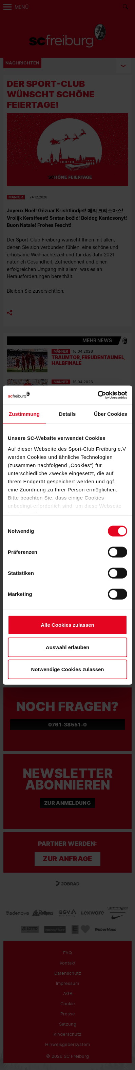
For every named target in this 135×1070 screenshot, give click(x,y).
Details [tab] (67, 414)
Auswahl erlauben (67, 647)
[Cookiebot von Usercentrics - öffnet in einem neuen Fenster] (97, 395)
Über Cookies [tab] (110, 414)
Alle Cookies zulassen (67, 625)
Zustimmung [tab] (24, 414)
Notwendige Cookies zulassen (67, 669)
